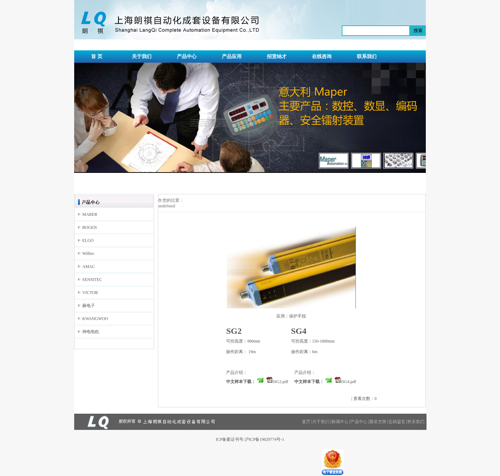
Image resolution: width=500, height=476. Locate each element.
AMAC (88, 266)
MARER (89, 214)
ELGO (88, 240)
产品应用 (232, 56)
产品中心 (187, 56)
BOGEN (89, 227)
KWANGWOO (95, 318)
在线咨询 (322, 56)
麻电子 (88, 305)
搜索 (418, 30)
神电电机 (90, 331)
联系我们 (367, 56)
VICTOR (90, 292)
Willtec (88, 253)
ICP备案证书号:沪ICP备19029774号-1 (250, 439)
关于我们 (142, 56)
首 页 (96, 56)
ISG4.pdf (348, 381)
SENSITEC (92, 279)
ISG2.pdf (280, 381)
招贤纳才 (277, 56)
